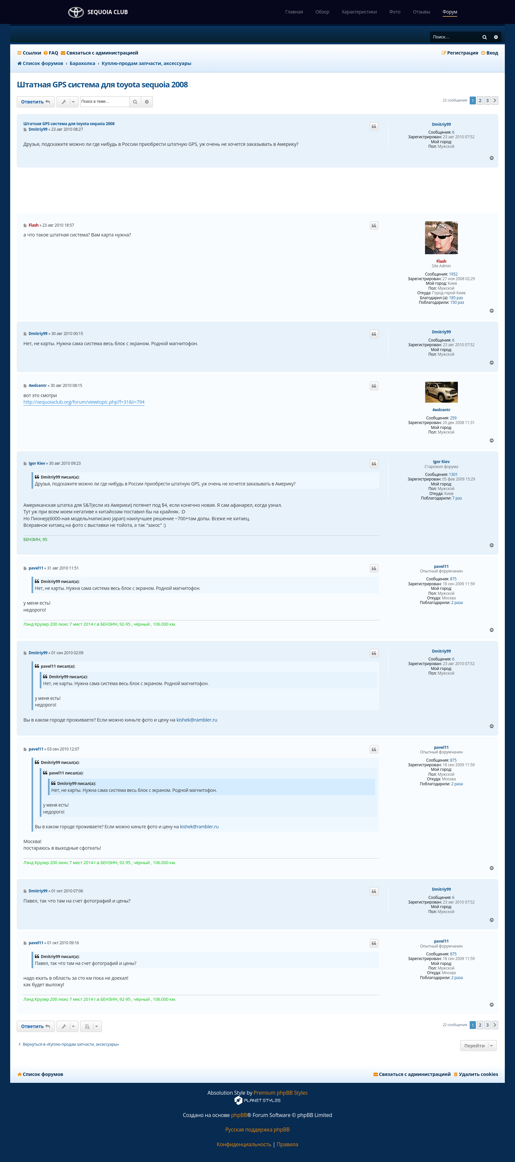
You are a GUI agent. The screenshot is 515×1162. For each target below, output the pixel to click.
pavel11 (441, 566)
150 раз (457, 302)
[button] (495, 100)
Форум (450, 12)
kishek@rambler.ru (196, 720)
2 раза (457, 602)
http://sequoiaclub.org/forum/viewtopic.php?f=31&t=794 (84, 402)
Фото (394, 12)
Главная (294, 12)
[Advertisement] (257, 190)
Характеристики (359, 12)
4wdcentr (441, 410)
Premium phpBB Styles (280, 1092)
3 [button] (487, 100)
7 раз (457, 498)
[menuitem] (50, 53)
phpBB (239, 1115)
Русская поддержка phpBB (257, 1129)
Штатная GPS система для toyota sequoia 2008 (102, 84)
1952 (453, 274)
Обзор (322, 12)
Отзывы (421, 12)
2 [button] (480, 100)
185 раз (456, 298)
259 (453, 418)
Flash (441, 261)
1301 (453, 474)
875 (453, 579)
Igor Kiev (441, 461)
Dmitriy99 (441, 124)
